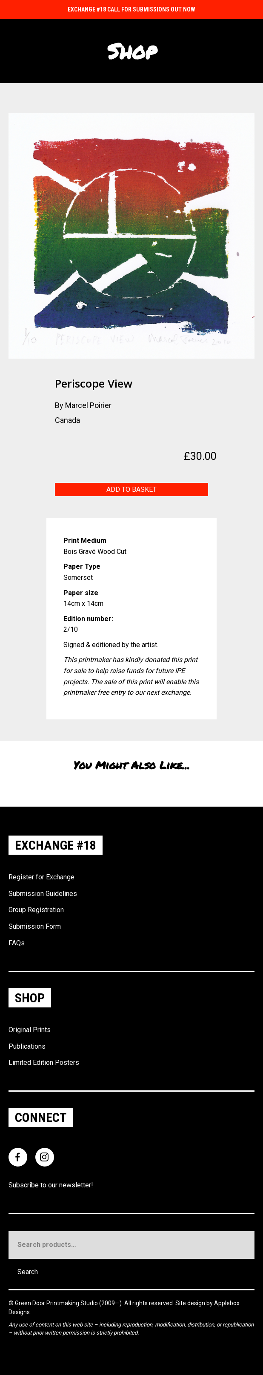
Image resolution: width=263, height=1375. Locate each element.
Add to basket (131, 489)
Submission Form (35, 926)
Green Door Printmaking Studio (57, 1303)
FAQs (17, 943)
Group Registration (36, 910)
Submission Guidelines (43, 894)
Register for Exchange (41, 877)
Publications (27, 1046)
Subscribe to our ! (51, 1185)
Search (27, 1272)
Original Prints (30, 1030)
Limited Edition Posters (44, 1062)
